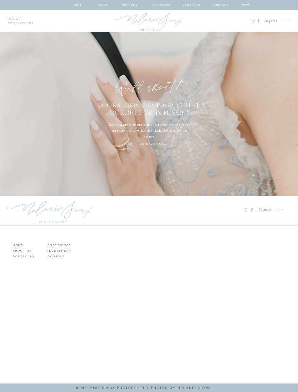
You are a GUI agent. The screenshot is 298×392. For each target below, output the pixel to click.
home (149, 136)
